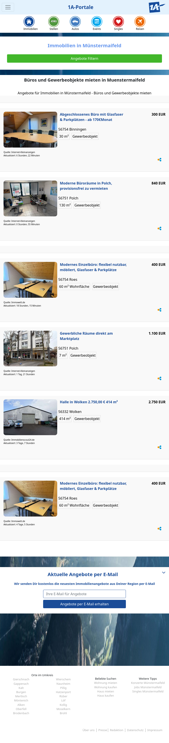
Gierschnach (21, 679)
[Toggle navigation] (8, 7)
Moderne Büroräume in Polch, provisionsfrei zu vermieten (86, 186)
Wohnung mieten (105, 683)
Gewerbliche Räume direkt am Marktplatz (86, 336)
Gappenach (21, 684)
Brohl (63, 713)
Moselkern (63, 709)
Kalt (21, 688)
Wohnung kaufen (105, 687)
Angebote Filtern (84, 58)
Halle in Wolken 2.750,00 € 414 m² (89, 402)
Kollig (63, 705)
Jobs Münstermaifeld (148, 687)
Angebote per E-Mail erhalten (84, 604)
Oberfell (21, 709)
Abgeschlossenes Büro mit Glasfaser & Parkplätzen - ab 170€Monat (91, 117)
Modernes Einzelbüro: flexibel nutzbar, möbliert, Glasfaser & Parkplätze (93, 267)
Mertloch (21, 696)
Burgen (21, 692)
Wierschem (63, 679)
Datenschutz (135, 730)
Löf (63, 700)
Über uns (89, 730)
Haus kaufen (105, 695)
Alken (21, 705)
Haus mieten (105, 691)
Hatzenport (63, 692)
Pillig (63, 688)
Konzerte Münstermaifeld (148, 683)
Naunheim (63, 684)
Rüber (63, 696)
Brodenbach (21, 713)
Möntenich (21, 700)
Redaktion (116, 730)
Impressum (154, 730)
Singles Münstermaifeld (147, 691)
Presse (102, 730)
